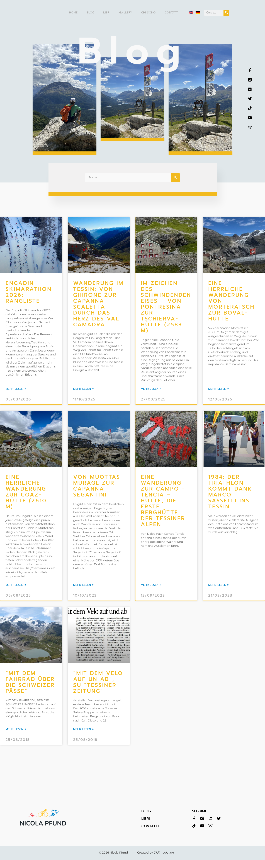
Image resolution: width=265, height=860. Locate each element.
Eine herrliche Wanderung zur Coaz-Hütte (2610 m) (26, 492)
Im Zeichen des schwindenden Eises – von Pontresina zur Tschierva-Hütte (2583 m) (166, 307)
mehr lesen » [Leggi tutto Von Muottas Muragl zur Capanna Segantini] (83, 585)
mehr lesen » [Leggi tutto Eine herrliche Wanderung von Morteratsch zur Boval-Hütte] (218, 388)
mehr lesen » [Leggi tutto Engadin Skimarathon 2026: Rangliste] (16, 388)
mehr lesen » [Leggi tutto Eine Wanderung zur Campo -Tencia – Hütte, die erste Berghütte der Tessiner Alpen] (151, 585)
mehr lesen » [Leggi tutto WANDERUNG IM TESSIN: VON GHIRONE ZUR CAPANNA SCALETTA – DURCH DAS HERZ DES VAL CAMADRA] (83, 388)
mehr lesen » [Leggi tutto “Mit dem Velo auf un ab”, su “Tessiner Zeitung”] (83, 729)
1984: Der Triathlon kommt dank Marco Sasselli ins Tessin (230, 492)
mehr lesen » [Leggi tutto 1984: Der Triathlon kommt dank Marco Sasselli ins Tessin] (218, 585)
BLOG (146, 811)
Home (73, 12)
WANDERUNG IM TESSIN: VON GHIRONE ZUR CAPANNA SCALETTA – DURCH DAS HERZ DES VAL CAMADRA (98, 304)
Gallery (125, 12)
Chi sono (148, 12)
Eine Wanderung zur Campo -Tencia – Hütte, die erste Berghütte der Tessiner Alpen (163, 500)
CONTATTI (150, 826)
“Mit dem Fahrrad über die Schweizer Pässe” (30, 682)
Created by (155, 852)
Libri (106, 12)
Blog (90, 12)
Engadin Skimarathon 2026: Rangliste (29, 292)
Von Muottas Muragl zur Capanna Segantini (96, 486)
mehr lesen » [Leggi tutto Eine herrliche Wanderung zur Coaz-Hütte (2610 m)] (16, 585)
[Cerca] (226, 13)
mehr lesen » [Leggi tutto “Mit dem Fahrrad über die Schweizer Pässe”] (16, 729)
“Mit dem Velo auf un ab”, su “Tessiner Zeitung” (98, 682)
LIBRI (145, 818)
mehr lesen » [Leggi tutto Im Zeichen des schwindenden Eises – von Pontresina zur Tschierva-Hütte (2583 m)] (151, 388)
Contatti (172, 12)
